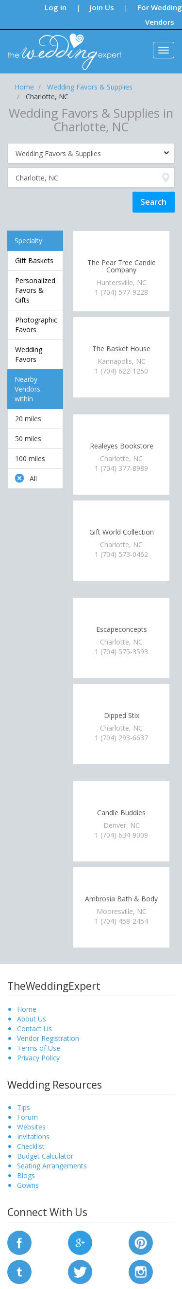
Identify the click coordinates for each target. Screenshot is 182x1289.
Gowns (28, 1185)
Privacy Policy (38, 1057)
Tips (23, 1107)
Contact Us (34, 1028)
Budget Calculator (45, 1156)
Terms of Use (38, 1048)
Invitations (33, 1136)
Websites (31, 1126)
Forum (27, 1117)
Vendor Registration (48, 1038)
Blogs (26, 1175)
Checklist (31, 1146)
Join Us (102, 7)
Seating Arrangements (52, 1165)
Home (26, 1009)
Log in (55, 7)
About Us (31, 1018)
